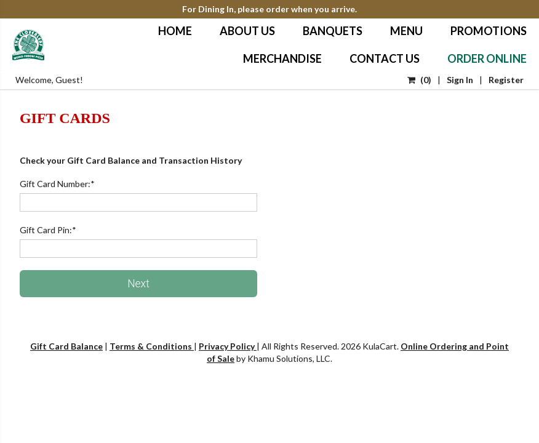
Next (138, 283)
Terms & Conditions (152, 346)
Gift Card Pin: (48, 230)
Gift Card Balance (66, 346)
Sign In (460, 79)
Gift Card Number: (57, 183)
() (419, 79)
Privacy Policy (228, 346)
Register (506, 79)
